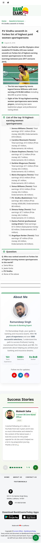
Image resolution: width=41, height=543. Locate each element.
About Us (17, 477)
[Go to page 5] (19, 467)
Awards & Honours (16, 21)
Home (4, 21)
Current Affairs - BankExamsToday (24, 531)
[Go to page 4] (17, 467)
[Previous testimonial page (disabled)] (5, 467)
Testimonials (20, 482)
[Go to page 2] (12, 467)
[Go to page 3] (15, 467)
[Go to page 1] (10, 467)
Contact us (31, 477)
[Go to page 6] (21, 467)
